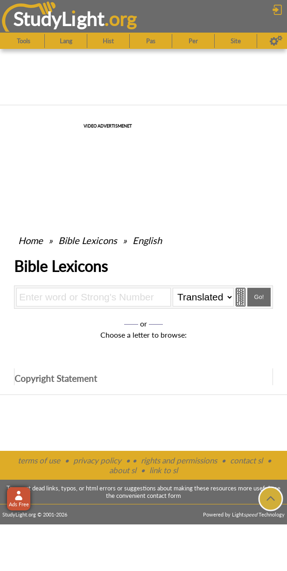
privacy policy (97, 460)
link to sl (163, 470)
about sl (122, 470)
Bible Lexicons (87, 240)
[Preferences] (276, 41)
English (147, 240)
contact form (164, 495)
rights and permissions (179, 460)
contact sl (246, 460)
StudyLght (58, 18)
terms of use (39, 460)
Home (30, 240)
